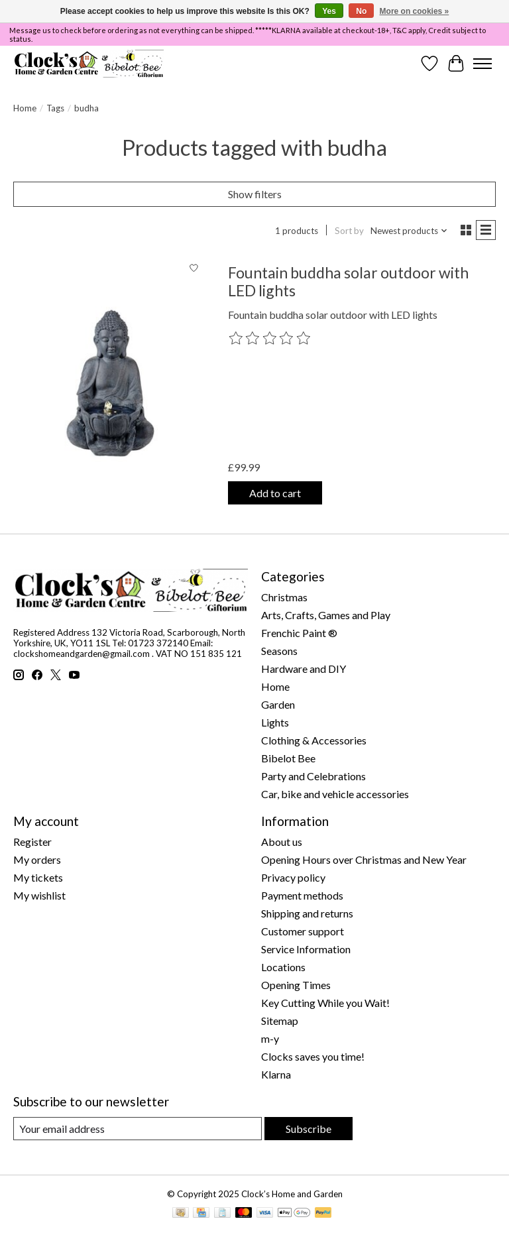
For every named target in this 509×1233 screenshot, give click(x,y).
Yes (329, 11)
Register (32, 841)
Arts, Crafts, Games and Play (325, 615)
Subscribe (308, 1128)
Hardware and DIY (303, 668)
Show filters (255, 194)
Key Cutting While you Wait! (325, 1002)
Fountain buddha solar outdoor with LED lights (348, 281)
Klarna (276, 1074)
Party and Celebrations (313, 776)
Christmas (284, 597)
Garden (278, 704)
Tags (55, 108)
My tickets (38, 877)
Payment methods (302, 895)
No (361, 11)
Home (24, 108)
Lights (275, 722)
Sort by (349, 230)
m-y (270, 1038)
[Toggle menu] (482, 63)
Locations (283, 967)
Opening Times (296, 984)
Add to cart (275, 493)
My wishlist (39, 895)
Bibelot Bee (288, 758)
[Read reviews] (270, 339)
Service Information (306, 949)
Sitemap (279, 1020)
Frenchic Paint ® (299, 632)
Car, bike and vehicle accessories (335, 794)
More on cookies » (414, 11)
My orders (37, 859)
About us (281, 841)
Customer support (302, 931)
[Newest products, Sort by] (409, 230)
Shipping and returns (307, 913)
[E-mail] (137, 1128)
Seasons (279, 650)
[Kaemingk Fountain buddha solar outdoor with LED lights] (110, 384)
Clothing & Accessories (314, 740)
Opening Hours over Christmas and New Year (364, 859)
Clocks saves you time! (313, 1056)
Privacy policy (293, 877)
